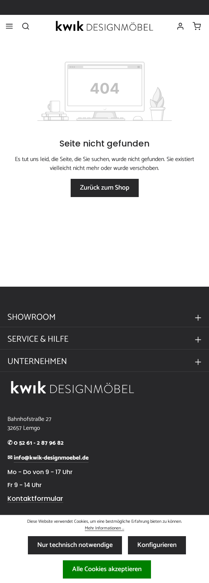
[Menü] (9, 26)
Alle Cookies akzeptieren (107, 569)
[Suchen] (25, 26)
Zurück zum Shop (104, 187)
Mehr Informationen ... (104, 528)
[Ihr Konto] (180, 26)
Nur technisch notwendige (75, 545)
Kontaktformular (35, 499)
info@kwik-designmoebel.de (51, 458)
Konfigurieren (157, 545)
